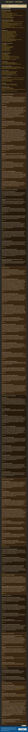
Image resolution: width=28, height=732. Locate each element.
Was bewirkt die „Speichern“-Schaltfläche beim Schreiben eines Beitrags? (11, 39)
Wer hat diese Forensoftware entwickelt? (7, 87)
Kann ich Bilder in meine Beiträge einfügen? (8, 46)
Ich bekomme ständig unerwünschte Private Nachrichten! (9, 63)
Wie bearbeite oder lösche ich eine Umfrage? (8, 35)
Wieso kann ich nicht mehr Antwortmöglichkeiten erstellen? (9, 34)
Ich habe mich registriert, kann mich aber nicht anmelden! (9, 13)
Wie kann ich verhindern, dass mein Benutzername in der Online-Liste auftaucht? (12, 21)
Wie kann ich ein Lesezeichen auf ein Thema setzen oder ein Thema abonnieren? (13, 79)
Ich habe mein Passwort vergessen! (6, 16)
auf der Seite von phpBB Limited (19, 688)
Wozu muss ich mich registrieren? (6, 11)
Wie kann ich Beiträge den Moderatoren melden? (8, 38)
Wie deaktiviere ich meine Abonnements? (7, 81)
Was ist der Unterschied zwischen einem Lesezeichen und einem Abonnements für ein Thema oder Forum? (13, 78)
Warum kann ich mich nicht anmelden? (7, 14)
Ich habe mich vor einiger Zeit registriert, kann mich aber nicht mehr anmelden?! (12, 15)
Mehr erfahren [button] (6, 730)
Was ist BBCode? (4, 44)
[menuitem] (8, 5)
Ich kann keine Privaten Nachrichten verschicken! (8, 62)
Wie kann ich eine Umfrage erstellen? (7, 33)
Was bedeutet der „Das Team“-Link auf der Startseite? (9, 59)
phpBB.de (5, 227)
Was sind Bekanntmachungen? (6, 48)
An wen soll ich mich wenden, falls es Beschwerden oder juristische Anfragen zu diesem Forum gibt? (13, 90)
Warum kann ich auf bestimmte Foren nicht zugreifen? (9, 36)
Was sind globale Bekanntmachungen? (7, 47)
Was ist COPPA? (4, 12)
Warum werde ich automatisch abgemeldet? (8, 17)
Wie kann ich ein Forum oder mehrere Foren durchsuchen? (10, 71)
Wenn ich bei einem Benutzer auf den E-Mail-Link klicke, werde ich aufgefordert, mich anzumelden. (13, 28)
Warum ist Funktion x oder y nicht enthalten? (8, 88)
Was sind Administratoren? (5, 53)
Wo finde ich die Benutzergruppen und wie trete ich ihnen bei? (10, 56)
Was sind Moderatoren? (5, 54)
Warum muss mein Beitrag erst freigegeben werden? (9, 40)
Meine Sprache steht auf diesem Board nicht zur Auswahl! (9, 24)
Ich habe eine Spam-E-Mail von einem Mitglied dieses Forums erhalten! (11, 64)
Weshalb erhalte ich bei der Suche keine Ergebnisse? (9, 72)
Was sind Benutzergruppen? (5, 55)
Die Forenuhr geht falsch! (5, 22)
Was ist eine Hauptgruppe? (5, 58)
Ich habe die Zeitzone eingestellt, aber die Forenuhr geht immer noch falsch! (12, 23)
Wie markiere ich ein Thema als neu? (7, 41)
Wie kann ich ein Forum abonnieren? (7, 80)
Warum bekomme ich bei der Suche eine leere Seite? (9, 73)
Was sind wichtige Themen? (5, 49)
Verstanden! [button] (22, 729)
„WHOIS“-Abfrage (19, 704)
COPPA (3, 132)
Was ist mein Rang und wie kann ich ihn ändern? (8, 26)
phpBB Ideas (19, 695)
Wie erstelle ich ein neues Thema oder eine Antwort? (9, 31)
